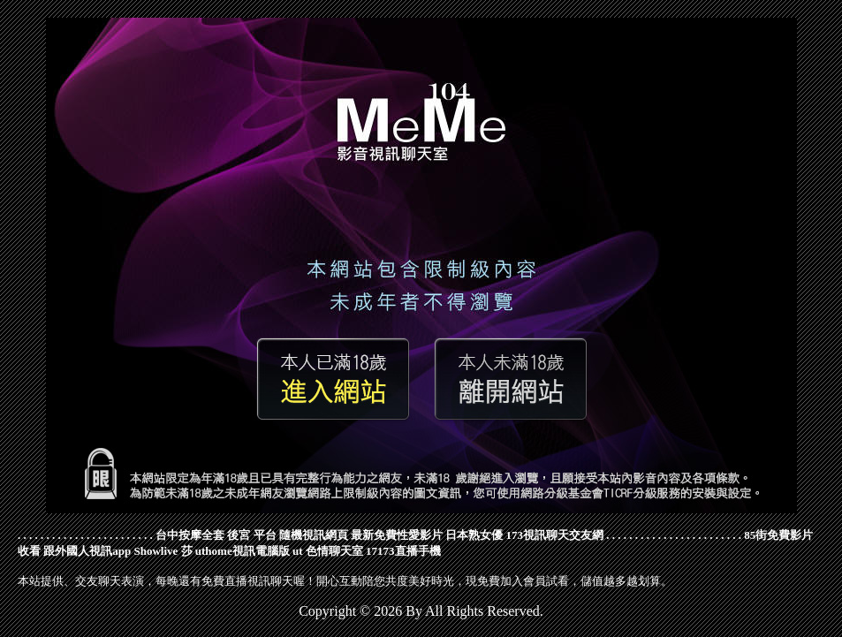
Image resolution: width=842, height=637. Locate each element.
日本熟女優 (474, 535)
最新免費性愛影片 (397, 535)
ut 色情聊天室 (327, 550)
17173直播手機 (403, 550)
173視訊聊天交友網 (555, 535)
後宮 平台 (251, 535)
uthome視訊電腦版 (242, 550)
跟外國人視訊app (87, 550)
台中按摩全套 (190, 535)
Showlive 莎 (162, 550)
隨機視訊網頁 (313, 535)
